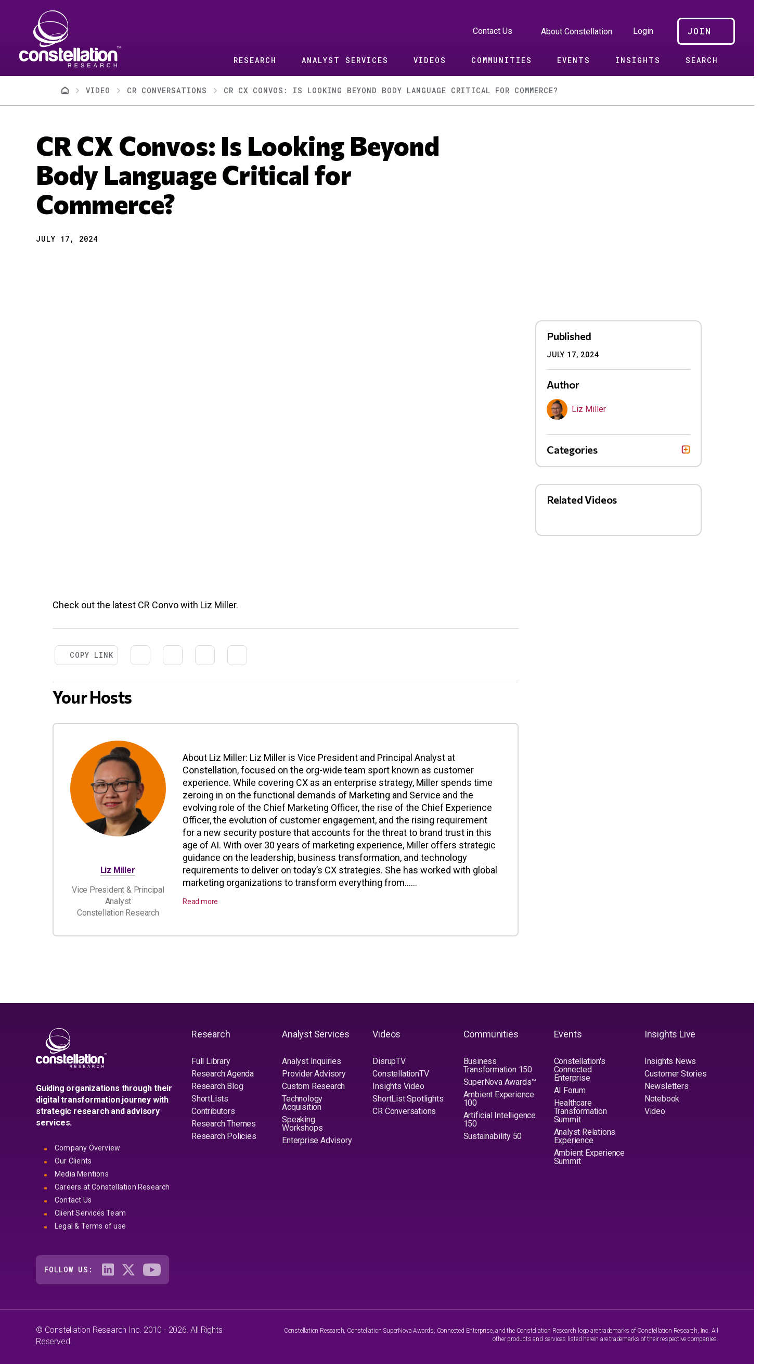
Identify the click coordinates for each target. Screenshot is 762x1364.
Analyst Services (345, 60)
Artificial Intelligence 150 (499, 1119)
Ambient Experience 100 (498, 1099)
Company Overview (87, 1148)
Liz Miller (117, 870)
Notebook (661, 1099)
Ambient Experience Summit (589, 1157)
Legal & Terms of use (90, 1226)
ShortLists (209, 1099)
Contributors (213, 1111)
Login (643, 31)
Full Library (210, 1061)
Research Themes (223, 1124)
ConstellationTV (400, 1074)
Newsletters (666, 1086)
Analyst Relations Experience (585, 1136)
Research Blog (217, 1086)
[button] (43, 265)
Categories (572, 449)
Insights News (670, 1061)
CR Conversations (404, 1111)
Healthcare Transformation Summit (580, 1111)
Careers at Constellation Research (112, 1187)
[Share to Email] (99, 265)
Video (654, 1111)
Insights (638, 60)
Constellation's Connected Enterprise (579, 1069)
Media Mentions (82, 1174)
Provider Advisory (314, 1074)
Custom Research (313, 1086)
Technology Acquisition (302, 1103)
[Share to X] (62, 265)
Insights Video (398, 1086)
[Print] (118, 265)
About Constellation (576, 31)
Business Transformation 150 (497, 1065)
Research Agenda (222, 1074)
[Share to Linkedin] (80, 265)
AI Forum (570, 1090)
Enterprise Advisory (317, 1140)
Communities (501, 60)
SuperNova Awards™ (500, 1082)
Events (573, 60)
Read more (200, 901)
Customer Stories (675, 1074)
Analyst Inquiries (311, 1061)
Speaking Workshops (302, 1124)
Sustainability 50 (492, 1136)
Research (255, 60)
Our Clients (73, 1161)
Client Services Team (90, 1213)
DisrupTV (388, 1061)
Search (702, 60)
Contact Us (492, 31)
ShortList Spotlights (407, 1099)
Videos (430, 60)
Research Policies (223, 1136)
